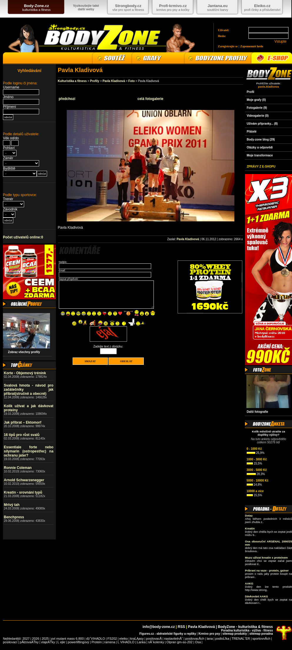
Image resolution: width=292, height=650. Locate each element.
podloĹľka (222, 638)
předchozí (67, 99)
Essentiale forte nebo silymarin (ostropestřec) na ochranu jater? (29, 451)
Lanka (141, 642)
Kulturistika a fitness (72, 81)
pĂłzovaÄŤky (29, 642)
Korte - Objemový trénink (25, 373)
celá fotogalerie (150, 99)
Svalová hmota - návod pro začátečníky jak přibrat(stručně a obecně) (29, 389)
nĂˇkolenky (156, 642)
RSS (181, 627)
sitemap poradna (261, 633)
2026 (35, 638)
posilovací (10, 642)
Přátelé (251, 131)
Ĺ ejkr (61, 642)
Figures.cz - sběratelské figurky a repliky (167, 633)
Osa (198, 642)
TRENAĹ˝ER (241, 638)
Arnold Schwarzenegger (24, 480)
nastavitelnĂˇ (173, 638)
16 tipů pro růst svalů (21, 435)
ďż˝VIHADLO (95, 638)
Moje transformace (260, 155)
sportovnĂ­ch (261, 638)
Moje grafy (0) (256, 99)
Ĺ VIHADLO (126, 642)
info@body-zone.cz (159, 627)
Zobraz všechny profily (22, 352)
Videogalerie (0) (257, 115)
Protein (96, 642)
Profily (94, 81)
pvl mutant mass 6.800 (67, 638)
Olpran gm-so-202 (179, 642)
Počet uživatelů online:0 (23, 237)
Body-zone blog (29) (261, 139)
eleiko (123, 638)
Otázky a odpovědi (260, 147)
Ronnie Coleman (18, 468)
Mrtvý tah (11, 505)
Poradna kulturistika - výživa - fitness (247, 630)
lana (210, 638)
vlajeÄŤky (48, 642)
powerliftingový (78, 642)
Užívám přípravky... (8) (262, 123)
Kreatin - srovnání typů (23, 492)
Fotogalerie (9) (257, 107)
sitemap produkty (234, 633)
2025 (45, 638)
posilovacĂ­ (154, 638)
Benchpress (14, 517)
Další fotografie (257, 411)
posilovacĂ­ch (194, 638)
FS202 (112, 638)
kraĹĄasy (137, 638)
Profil (250, 91)
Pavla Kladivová (114, 81)
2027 (25, 638)
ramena (109, 642)
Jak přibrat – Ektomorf (22, 422)
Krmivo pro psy (209, 633)
